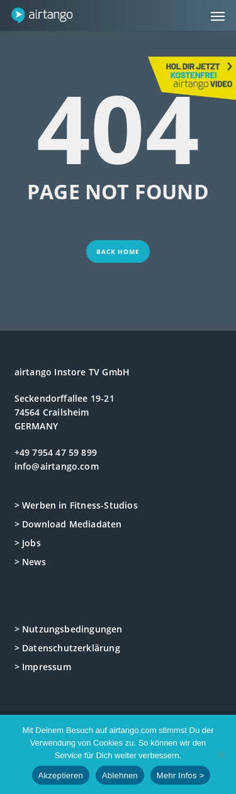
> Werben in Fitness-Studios (76, 505)
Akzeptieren (60, 775)
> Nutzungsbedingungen (68, 629)
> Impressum (42, 667)
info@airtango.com (56, 466)
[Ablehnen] (220, 754)
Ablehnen (120, 775)
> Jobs (27, 543)
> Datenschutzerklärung (67, 648)
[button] (218, 15)
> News (30, 562)
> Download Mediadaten (68, 524)
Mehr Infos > (181, 775)
